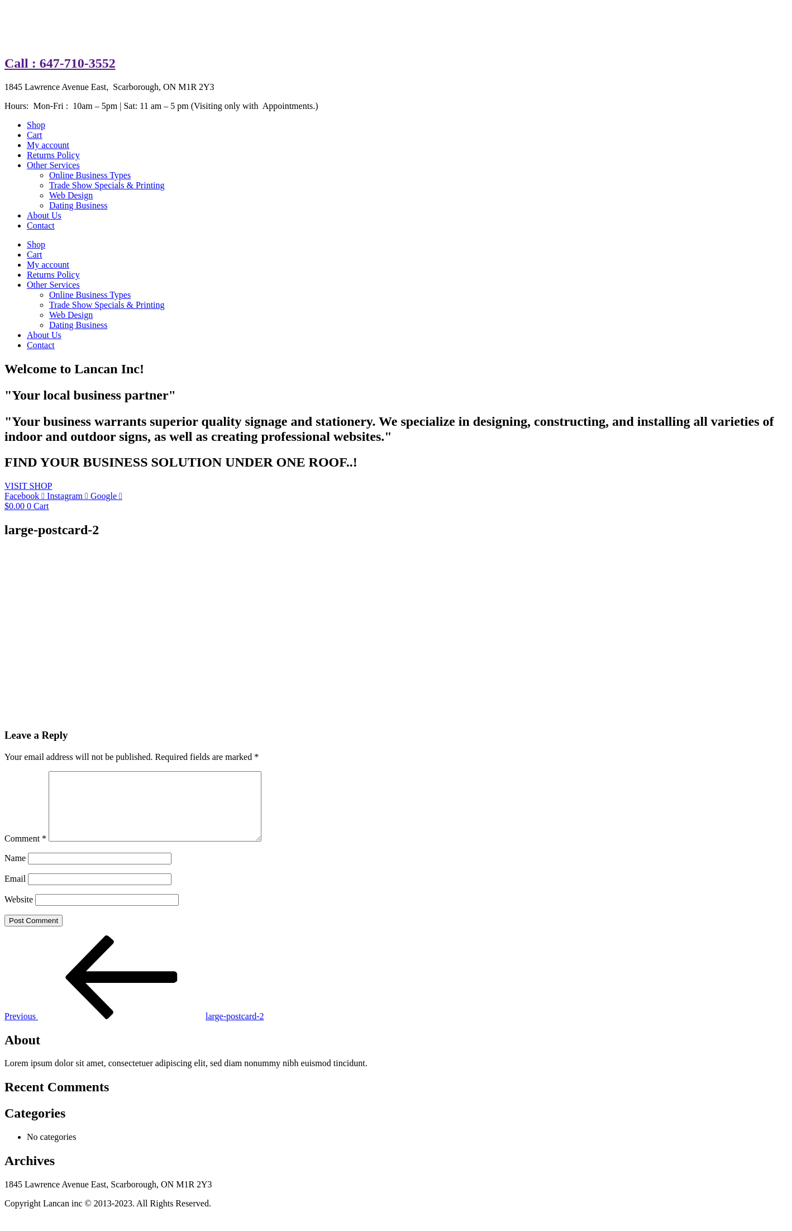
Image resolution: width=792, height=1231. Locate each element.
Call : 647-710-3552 (60, 63)
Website (18, 913)
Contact (41, 225)
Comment (25, 852)
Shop (36, 125)
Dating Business (78, 205)
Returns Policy (53, 155)
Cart (34, 135)
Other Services (53, 165)
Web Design (71, 195)
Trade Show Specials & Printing (107, 185)
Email (15, 892)
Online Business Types (90, 175)
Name (15, 871)
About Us (44, 215)
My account (48, 145)
